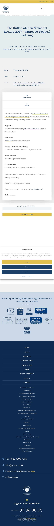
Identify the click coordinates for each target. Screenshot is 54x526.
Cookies (23, 276)
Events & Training (27, 374)
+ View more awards (27, 304)
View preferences (27, 272)
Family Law (27, 416)
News (27, 369)
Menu (50, 9)
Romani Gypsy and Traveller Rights (27, 448)
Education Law (27, 407)
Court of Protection (27, 402)
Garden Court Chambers (5, 9)
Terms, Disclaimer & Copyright (35, 515)
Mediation (27, 431)
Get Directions (27, 214)
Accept (27, 262)
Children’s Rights (27, 390)
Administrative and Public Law (27, 387)
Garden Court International (27, 419)
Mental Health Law (27, 434)
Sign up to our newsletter (27, 503)
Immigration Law (27, 425)
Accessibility (14, 515)
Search (41, 9)
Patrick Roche (9, 141)
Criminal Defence (27, 404)
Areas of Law (27, 365)
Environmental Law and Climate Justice (27, 413)
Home (27, 348)
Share (27, 104)
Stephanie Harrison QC (31, 129)
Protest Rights (27, 445)
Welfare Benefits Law (27, 451)
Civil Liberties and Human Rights (27, 393)
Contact (27, 382)
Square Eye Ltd (32, 520)
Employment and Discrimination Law (27, 410)
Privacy (29, 276)
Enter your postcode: (26, 206)
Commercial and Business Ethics (27, 396)
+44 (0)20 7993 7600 (45, 9)
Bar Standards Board (31, 518)
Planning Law (27, 439)
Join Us (27, 378)
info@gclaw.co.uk (14, 465)
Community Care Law (27, 399)
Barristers (27, 356)
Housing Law (27, 422)
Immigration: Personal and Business (27, 428)
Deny (27, 267)
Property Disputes (27, 442)
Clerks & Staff (27, 361)
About (27, 352)
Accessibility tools (46, 1)
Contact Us (27, 96)
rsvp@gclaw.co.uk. (37, 189)
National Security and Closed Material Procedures (27, 437)
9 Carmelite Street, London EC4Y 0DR (20, 471)
